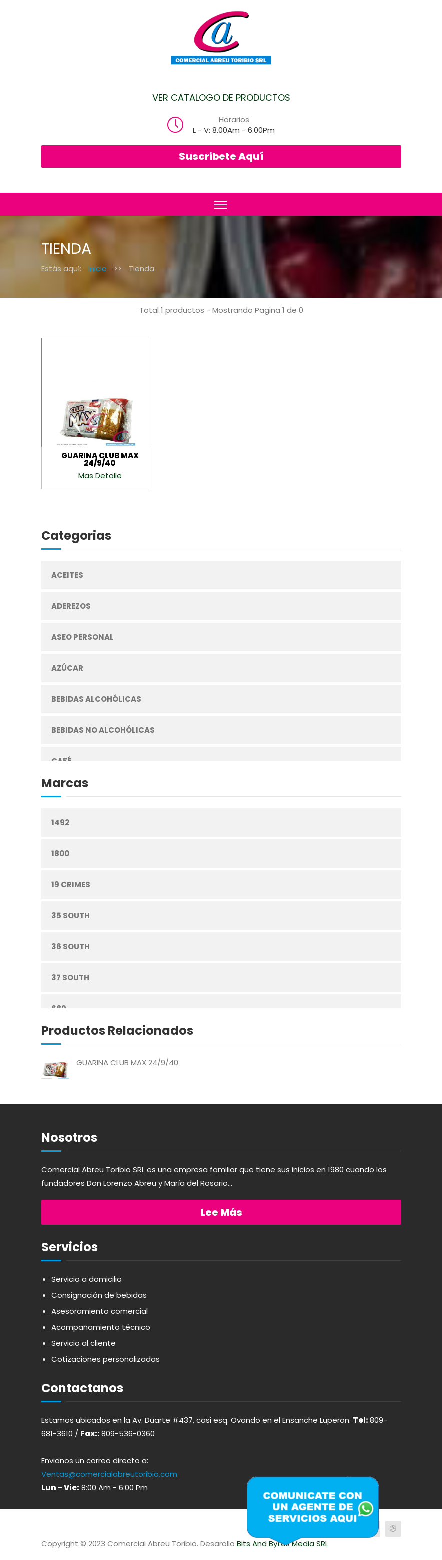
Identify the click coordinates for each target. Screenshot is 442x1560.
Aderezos (71, 606)
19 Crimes (70, 884)
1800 (60, 853)
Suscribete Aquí (221, 156)
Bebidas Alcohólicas (96, 699)
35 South (70, 915)
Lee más (221, 1212)
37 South (70, 977)
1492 (60, 822)
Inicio (97, 268)
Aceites (67, 575)
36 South (70, 946)
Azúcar (67, 668)
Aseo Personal (82, 637)
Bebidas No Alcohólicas (103, 730)
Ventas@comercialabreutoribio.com (109, 1474)
